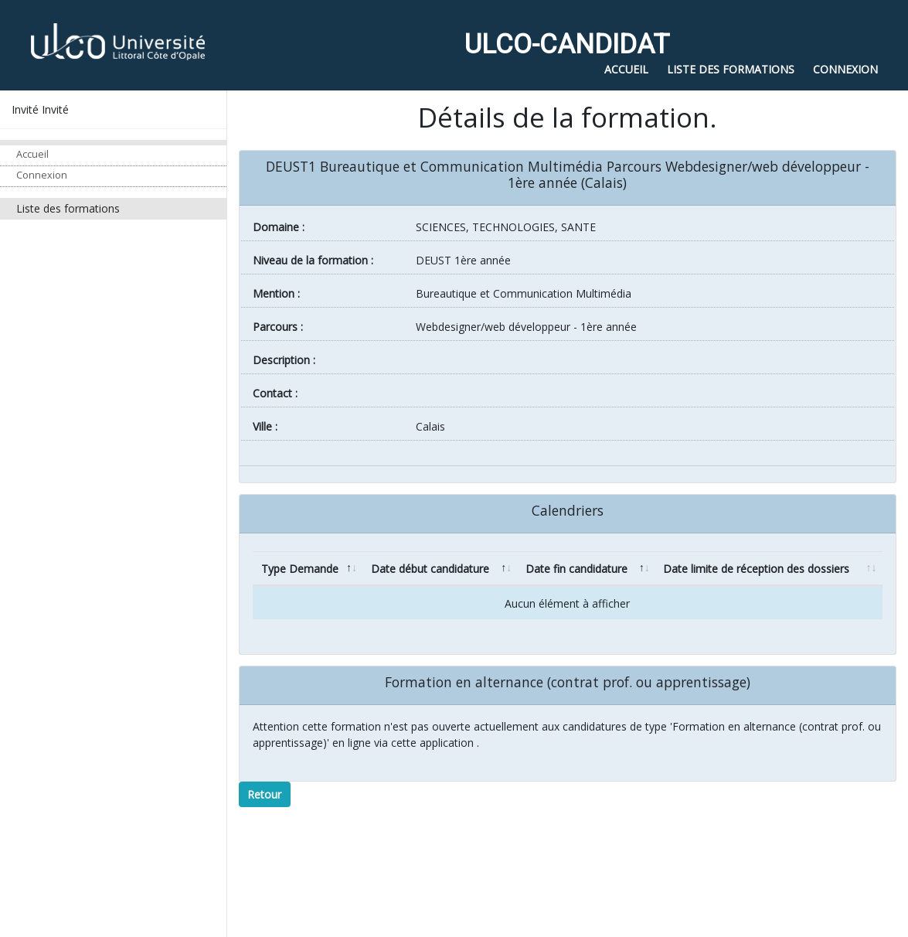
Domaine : (278, 227)
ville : (265, 426)
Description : (284, 360)
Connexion (41, 175)
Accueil (32, 154)
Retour (264, 794)
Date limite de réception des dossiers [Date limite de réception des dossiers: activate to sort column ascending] (756, 568)
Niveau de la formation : (313, 260)
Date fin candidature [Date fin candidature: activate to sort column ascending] (576, 568)
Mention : (276, 293)
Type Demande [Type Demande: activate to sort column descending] (299, 568)
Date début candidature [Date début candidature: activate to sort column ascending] (430, 568)
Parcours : (278, 326)
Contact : (275, 393)
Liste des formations (68, 208)
